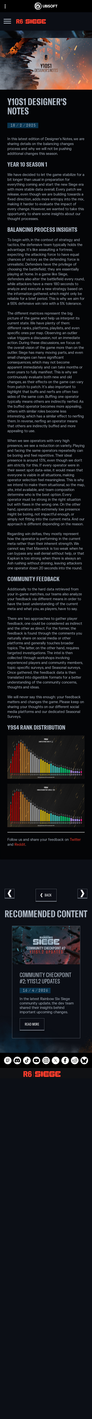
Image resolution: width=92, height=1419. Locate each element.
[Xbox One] (46, 1187)
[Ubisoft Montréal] (46, 1099)
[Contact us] (46, 1398)
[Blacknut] (46, 1234)
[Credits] (46, 1156)
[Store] (46, 1362)
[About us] (46, 1374)
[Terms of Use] (46, 1411)
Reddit (19, 845)
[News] (46, 1381)
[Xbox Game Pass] (46, 1175)
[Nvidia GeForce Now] (46, 1229)
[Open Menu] (7, 22)
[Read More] (32, 1024)
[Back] (46, 895)
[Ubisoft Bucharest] (46, 1116)
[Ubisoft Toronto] (46, 1150)
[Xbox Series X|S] (46, 1181)
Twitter (75, 840)
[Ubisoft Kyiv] (46, 1122)
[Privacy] (46, 1405)
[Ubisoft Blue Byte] (46, 1111)
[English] (46, 1322)
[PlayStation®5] (46, 1192)
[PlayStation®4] (46, 1198)
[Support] (46, 1387)
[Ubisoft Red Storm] (46, 1127)
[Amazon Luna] (46, 1209)
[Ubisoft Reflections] (46, 1133)
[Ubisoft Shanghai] (46, 1144)
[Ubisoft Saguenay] (46, 1139)
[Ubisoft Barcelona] (46, 1105)
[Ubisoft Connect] (46, 1368)
